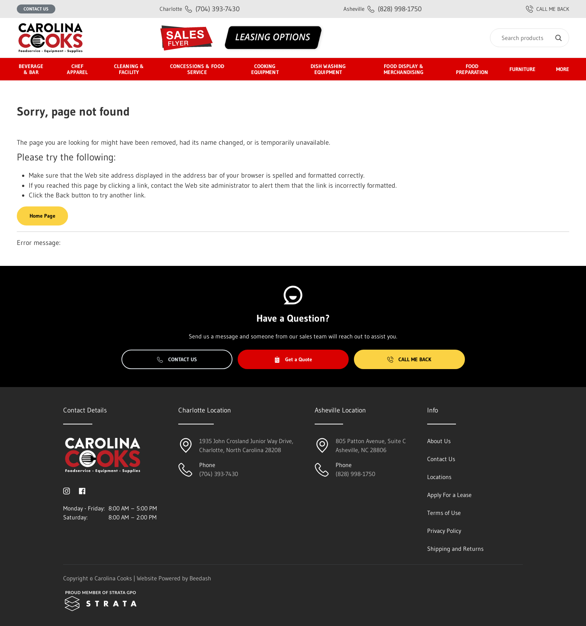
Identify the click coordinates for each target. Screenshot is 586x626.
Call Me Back (409, 359)
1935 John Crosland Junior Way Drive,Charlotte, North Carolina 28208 (246, 445)
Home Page (42, 215)
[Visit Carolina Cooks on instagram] (66, 490)
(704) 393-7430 (200, 8)
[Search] (529, 37)
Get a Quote (293, 359)
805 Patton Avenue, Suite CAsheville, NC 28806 (371, 445)
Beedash (200, 578)
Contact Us (36, 9)
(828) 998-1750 (382, 8)
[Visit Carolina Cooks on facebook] (82, 490)
